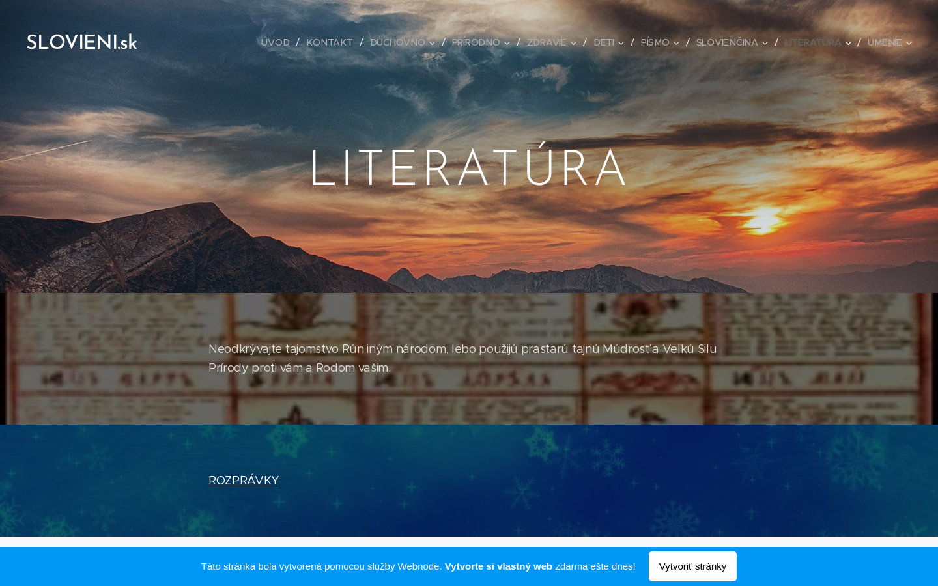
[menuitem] (281, 42)
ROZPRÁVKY (243, 480)
